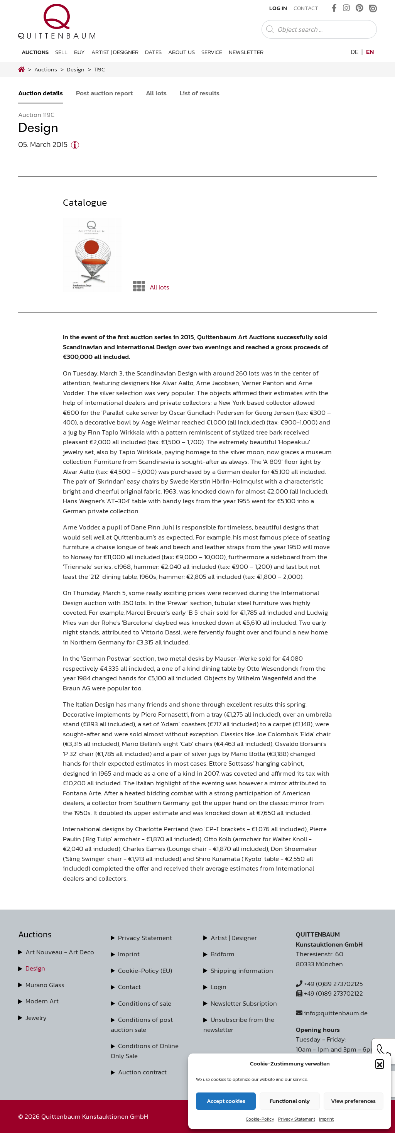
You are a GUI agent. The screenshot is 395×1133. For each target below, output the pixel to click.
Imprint (326, 1119)
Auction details (40, 93)
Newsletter (246, 51)
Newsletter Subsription (244, 1003)
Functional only (290, 1100)
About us (181, 51)
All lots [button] (151, 287)
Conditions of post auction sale (142, 1025)
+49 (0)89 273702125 (329, 984)
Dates (153, 51)
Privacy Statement (296, 1119)
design (75, 69)
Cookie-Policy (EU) (145, 971)
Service (211, 51)
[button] (379, 1063)
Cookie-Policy (260, 1119)
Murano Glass (44, 985)
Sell (61, 51)
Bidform (223, 954)
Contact (306, 8)
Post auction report (104, 93)
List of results (199, 93)
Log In (278, 8)
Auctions (35, 51)
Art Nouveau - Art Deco (59, 952)
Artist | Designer (114, 51)
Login (218, 987)
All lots (156, 93)
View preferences (353, 1100)
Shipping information (242, 971)
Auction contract (142, 1072)
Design (35, 968)
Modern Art (42, 1001)
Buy (79, 51)
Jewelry (36, 1018)
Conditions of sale (144, 1003)
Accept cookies (226, 1100)
